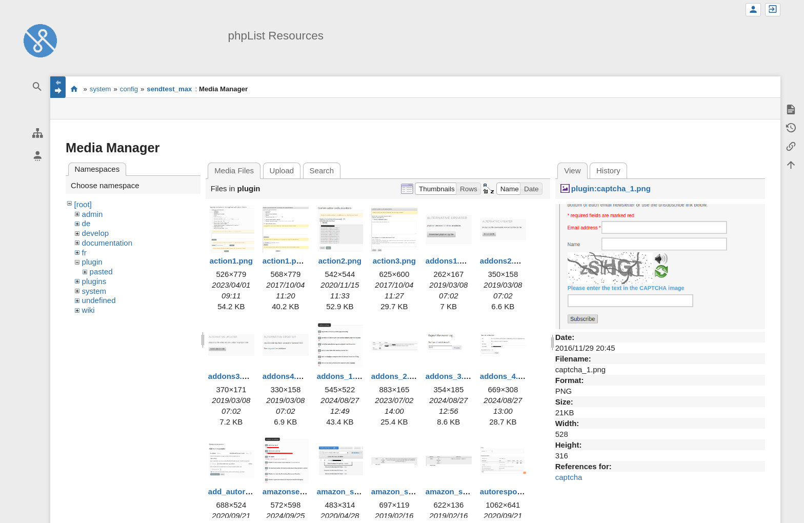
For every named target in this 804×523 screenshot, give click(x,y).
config (129, 89)
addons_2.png (397, 376)
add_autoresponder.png (252, 491)
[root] (83, 204)
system (100, 89)
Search (322, 170)
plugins (94, 281)
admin (92, 214)
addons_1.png (343, 376)
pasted (101, 271)
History (608, 170)
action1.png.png (292, 260)
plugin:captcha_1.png (611, 188)
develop (95, 233)
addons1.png (449, 260)
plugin (92, 261)
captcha (568, 477)
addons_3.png (452, 376)
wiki (88, 310)
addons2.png (504, 260)
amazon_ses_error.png (413, 491)
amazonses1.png (294, 491)
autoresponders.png (517, 491)
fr (84, 252)
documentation (107, 242)
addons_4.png (506, 376)
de (86, 223)
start (74, 89)
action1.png (231, 260)
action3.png (394, 260)
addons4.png (286, 376)
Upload (282, 170)
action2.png (339, 260)
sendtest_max (169, 89)
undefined (99, 300)
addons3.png (232, 376)
